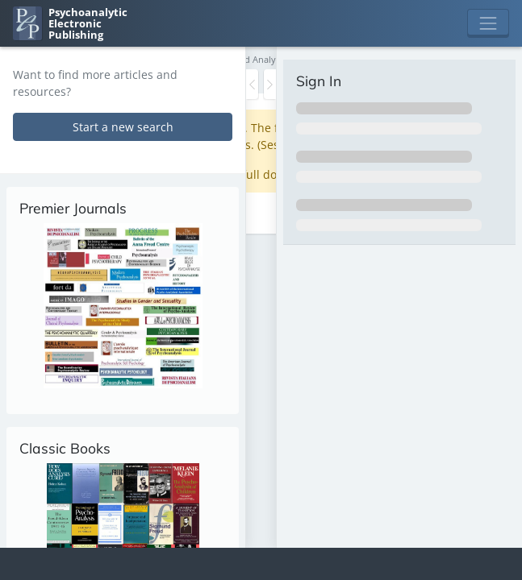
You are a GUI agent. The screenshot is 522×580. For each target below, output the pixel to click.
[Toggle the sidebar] (252, 84)
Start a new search (123, 127)
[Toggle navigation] (488, 23)
